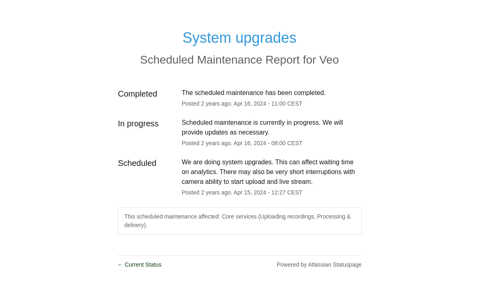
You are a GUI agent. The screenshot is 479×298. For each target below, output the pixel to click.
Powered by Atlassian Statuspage (319, 264)
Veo (329, 59)
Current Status (140, 264)
